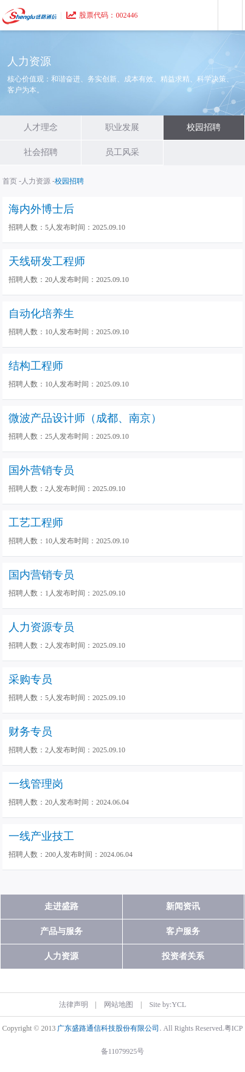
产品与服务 (61, 931)
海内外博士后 (41, 209)
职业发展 (122, 127)
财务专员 (30, 732)
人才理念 (41, 127)
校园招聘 (204, 127)
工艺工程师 (36, 523)
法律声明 (73, 1004)
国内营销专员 (41, 575)
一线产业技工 (41, 836)
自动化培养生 (41, 314)
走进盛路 (61, 906)
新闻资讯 (183, 906)
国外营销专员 (41, 470)
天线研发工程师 (47, 261)
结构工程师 (36, 366)
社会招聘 (41, 152)
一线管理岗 (36, 784)
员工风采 (122, 152)
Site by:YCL (167, 1004)
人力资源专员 (41, 627)
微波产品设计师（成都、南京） (85, 418)
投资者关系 (183, 956)
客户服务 (183, 931)
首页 (9, 181)
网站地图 (118, 1004)
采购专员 (30, 679)
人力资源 (35, 181)
